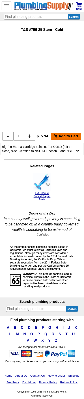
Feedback (12, 382)
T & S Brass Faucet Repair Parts (42, 187)
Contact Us (37, 375)
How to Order (56, 375)
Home (8, 375)
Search (72, 309)
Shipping (74, 375)
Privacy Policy (48, 382)
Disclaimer (29, 382)
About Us (21, 375)
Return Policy (69, 382)
